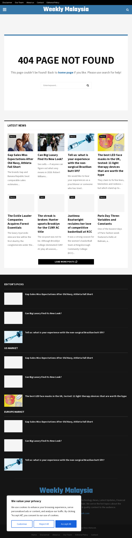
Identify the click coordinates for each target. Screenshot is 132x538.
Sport (42, 197)
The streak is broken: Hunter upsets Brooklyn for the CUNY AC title (49, 224)
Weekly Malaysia (66, 9)
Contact (40, 2)
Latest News (17, 125)
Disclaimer (7, 2)
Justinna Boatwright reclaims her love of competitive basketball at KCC (80, 224)
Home (34, 534)
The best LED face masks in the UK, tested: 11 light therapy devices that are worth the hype (110, 165)
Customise (22, 523)
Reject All (44, 523)
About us (30, 2)
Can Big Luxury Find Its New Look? (50, 157)
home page (65, 72)
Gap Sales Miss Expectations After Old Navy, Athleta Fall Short (20, 161)
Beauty (12, 136)
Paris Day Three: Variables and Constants (109, 220)
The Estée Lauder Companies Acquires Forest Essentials (20, 221)
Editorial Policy (53, 2)
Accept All (66, 523)
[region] (44, 513)
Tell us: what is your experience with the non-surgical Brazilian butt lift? (79, 163)
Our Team (19, 2)
